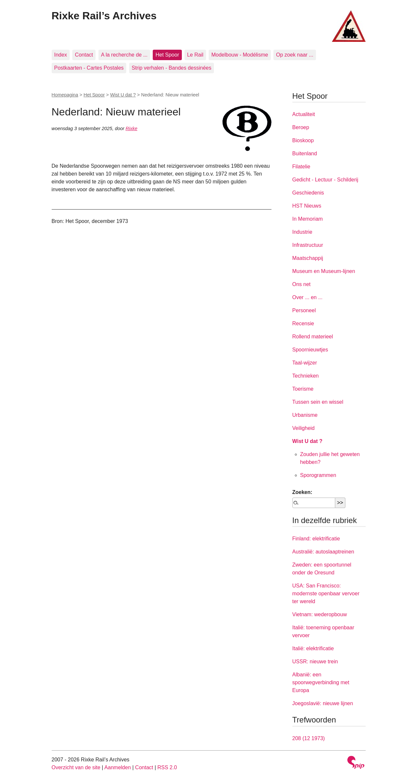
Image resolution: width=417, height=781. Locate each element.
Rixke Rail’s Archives (104, 16)
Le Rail (195, 55)
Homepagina (65, 94)
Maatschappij (307, 258)
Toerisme (303, 389)
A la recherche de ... (124, 55)
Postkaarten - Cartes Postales (89, 68)
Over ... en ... (307, 297)
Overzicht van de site (76, 767)
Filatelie (301, 166)
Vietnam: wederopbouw (319, 614)
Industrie (302, 232)
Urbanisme (305, 415)
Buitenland (304, 153)
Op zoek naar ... (294, 55)
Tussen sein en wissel (317, 402)
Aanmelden (117, 767)
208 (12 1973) (308, 738)
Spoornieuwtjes (310, 349)
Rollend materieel (312, 336)
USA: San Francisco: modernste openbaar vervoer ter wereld (325, 593)
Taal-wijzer (304, 362)
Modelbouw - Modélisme (239, 55)
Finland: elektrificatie (316, 538)
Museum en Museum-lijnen (323, 271)
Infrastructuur (307, 245)
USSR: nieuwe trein (315, 661)
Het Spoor (167, 55)
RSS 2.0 (167, 767)
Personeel (304, 310)
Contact (84, 55)
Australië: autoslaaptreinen (323, 551)
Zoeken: (302, 492)
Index (60, 55)
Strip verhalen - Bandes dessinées (172, 68)
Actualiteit (303, 114)
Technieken (305, 376)
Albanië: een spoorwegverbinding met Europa (320, 682)
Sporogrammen (318, 475)
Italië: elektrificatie (313, 648)
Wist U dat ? (123, 94)
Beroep (300, 127)
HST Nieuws (306, 206)
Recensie (303, 323)
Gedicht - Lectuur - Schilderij (325, 179)
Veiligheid (303, 428)
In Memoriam (307, 219)
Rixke (131, 128)
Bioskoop (303, 140)
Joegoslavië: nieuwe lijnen (322, 703)
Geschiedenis (308, 192)
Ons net (301, 284)
